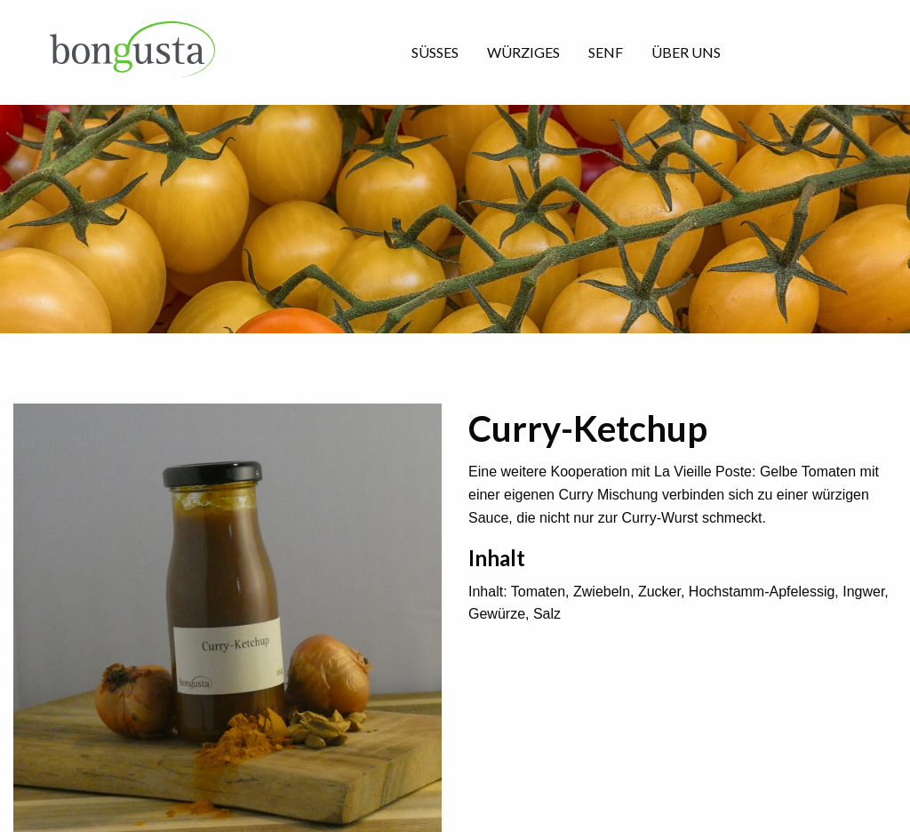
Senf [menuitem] (605, 52)
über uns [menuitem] (686, 52)
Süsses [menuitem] (435, 52)
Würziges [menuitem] (523, 52)
